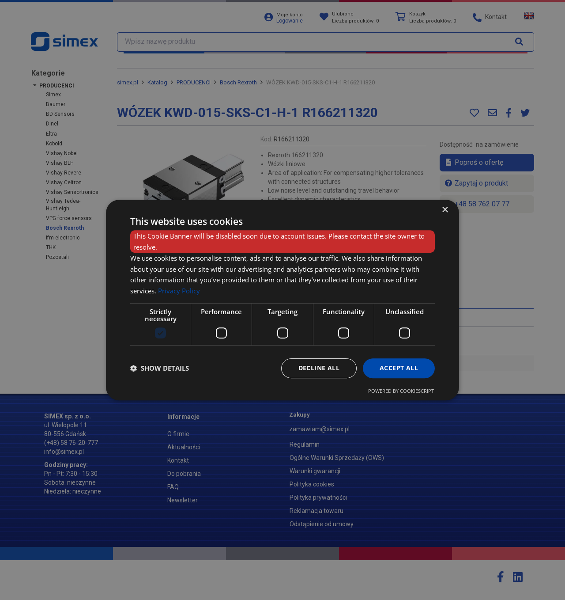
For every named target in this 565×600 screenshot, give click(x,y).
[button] (159, 368)
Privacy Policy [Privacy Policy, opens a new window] (179, 290)
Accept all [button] (399, 368)
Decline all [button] (318, 368)
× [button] (444, 210)
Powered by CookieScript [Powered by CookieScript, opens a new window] (401, 390)
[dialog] (282, 300)
